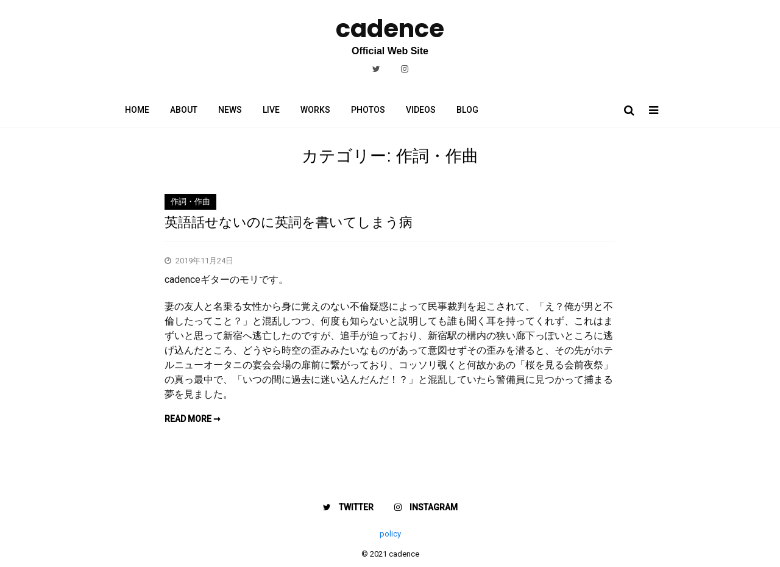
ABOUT (183, 110)
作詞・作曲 (190, 201)
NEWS (230, 110)
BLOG (467, 110)
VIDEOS (421, 110)
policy (390, 533)
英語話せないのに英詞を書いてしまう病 (289, 222)
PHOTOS (368, 110)
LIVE (271, 110)
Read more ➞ (193, 419)
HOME (137, 110)
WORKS (315, 110)
